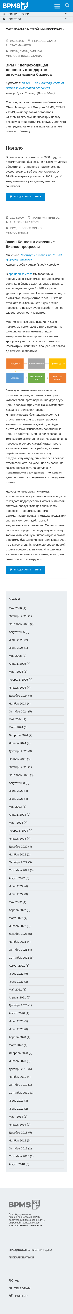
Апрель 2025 (17, 663)
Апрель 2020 (17, 1037)
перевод (38, 40)
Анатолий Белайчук (25, 222)
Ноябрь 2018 (17, 1140)
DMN (33, 51)
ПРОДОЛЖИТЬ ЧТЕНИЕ (25, 196)
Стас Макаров (20, 45)
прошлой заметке (20, 274)
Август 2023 (17, 783)
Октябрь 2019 (18, 1084)
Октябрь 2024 (18, 711)
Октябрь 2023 (18, 767)
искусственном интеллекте (26, 1225)
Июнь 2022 (16, 894)
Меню (55, 5)
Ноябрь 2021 (17, 941)
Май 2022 (15, 902)
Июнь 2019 (16, 1108)
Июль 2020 (16, 1021)
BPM (13, 228)
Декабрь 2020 (18, 1005)
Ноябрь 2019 (17, 1076)
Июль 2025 (16, 640)
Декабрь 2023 (18, 751)
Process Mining (30, 228)
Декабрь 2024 (18, 695)
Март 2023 (16, 822)
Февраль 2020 (18, 1053)
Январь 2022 (17, 926)
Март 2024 (16, 727)
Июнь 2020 (16, 1029)
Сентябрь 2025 (19, 624)
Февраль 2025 (18, 679)
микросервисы (17, 55)
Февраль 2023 (18, 830)
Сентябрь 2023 (19, 775)
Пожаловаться (21, 1257)
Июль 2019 (16, 1100)
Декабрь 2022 (18, 846)
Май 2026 (15, 608)
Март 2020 (16, 1045)
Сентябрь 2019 (19, 1092)
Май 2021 (15, 989)
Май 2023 (15, 806)
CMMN (24, 51)
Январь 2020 (17, 1061)
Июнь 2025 (16, 647)
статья (52, 40)
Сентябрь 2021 (19, 957)
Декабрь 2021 (18, 933)
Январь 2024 (17, 743)
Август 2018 (17, 1164)
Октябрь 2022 (18, 862)
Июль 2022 (16, 886)
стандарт (38, 55)
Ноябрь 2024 (17, 703)
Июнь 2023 (16, 798)
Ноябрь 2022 (17, 854)
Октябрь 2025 (18, 616)
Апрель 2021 (17, 997)
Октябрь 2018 (18, 1148)
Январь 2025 (17, 687)
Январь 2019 (17, 1124)
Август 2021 (17, 965)
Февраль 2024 (18, 735)
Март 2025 (16, 671)
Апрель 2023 (17, 814)
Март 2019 (16, 1116)
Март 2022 (16, 918)
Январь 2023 (17, 838)
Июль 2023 (16, 790)
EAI (39, 51)
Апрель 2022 (17, 910)
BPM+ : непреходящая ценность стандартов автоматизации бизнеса (28, 70)
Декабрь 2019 (18, 1069)
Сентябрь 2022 (19, 870)
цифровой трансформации (24, 1222)
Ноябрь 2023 (17, 759)
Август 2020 (17, 1013)
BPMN (14, 51)
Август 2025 (17, 632)
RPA (40, 1219)
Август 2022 (17, 878)
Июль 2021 (16, 973)
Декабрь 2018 (18, 1132)
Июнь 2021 (16, 981)
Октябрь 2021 (18, 949)
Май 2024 (15, 719)
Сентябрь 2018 (19, 1156)
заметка (38, 217)
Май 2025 (15, 655)
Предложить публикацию (30, 1249)
